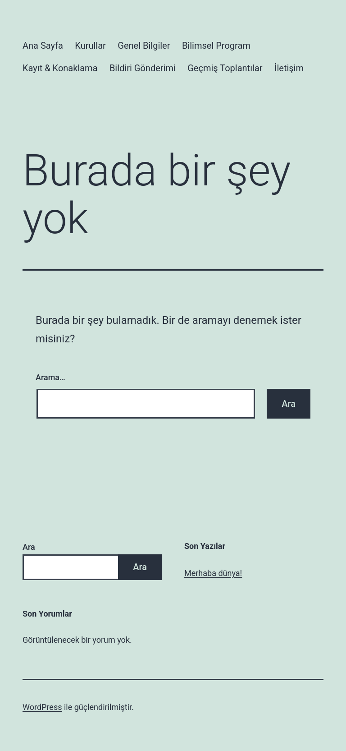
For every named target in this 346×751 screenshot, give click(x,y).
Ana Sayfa (43, 45)
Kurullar (90, 45)
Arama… (50, 377)
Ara (29, 547)
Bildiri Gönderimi (142, 68)
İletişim (289, 68)
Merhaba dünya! (213, 573)
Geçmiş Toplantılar (224, 68)
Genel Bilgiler (144, 45)
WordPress (42, 707)
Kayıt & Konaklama (60, 68)
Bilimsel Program (216, 45)
